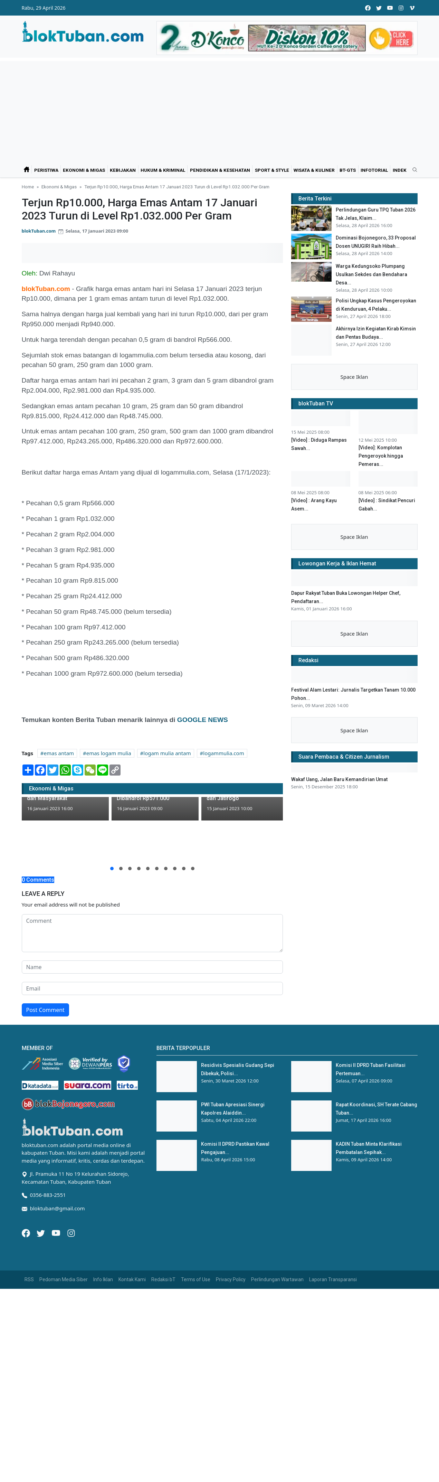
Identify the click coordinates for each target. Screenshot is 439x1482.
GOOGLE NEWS (201, 719)
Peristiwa (46, 170)
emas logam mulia (108, 753)
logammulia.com (223, 753)
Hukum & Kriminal (163, 170)
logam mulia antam (167, 753)
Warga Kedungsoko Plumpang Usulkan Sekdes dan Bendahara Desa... (371, 274)
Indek (400, 170)
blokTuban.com (39, 231)
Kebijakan (123, 170)
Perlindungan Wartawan (277, 1279)
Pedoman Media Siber (63, 1279)
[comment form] (152, 933)
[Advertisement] (220, 109)
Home (28, 186)
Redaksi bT (163, 1279)
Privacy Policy (231, 1279)
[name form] (152, 967)
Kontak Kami (132, 1279)
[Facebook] (26, 1232)
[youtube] (389, 7)
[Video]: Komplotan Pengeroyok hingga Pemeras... (381, 456)
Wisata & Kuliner (314, 170)
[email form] (152, 988)
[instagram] (401, 7)
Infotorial (374, 170)
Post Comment (45, 1010)
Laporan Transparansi (333, 1279)
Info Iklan (103, 1279)
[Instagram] (71, 1232)
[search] (412, 170)
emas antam (59, 753)
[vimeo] (412, 7)
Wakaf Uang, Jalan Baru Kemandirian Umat (339, 779)
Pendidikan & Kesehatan (220, 170)
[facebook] (367, 7)
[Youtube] (56, 1232)
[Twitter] (41, 1232)
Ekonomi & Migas (84, 170)
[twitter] (378, 7)
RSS (29, 1279)
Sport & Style (272, 170)
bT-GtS (348, 170)
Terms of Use (195, 1279)
